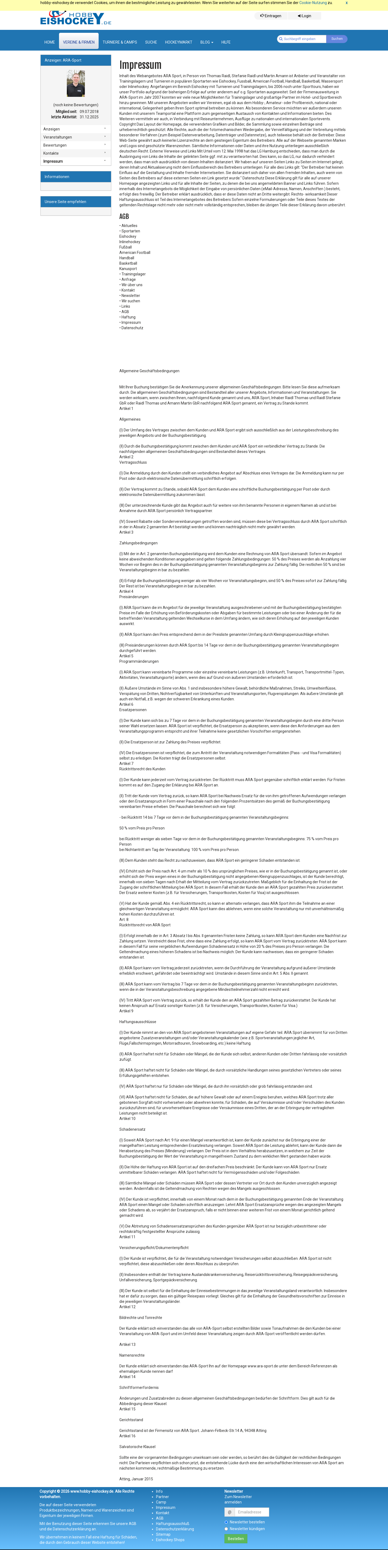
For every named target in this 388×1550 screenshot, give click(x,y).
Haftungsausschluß (172, 1523)
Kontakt (162, 1513)
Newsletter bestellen (244, 1522)
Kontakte (51, 153)
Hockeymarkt (178, 42)
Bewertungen (55, 145)
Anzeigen (51, 129)
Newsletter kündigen (244, 1529)
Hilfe (226, 42)
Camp (161, 1502)
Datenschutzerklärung (175, 1529)
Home (49, 42)
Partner (162, 1497)
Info (159, 1491)
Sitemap (163, 1534)
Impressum (53, 161)
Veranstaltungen (57, 137)
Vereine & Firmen (79, 42)
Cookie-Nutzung (313, 3)
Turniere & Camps (120, 42)
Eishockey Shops (170, 1540)
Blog (206, 42)
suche (151, 42)
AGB (160, 1518)
